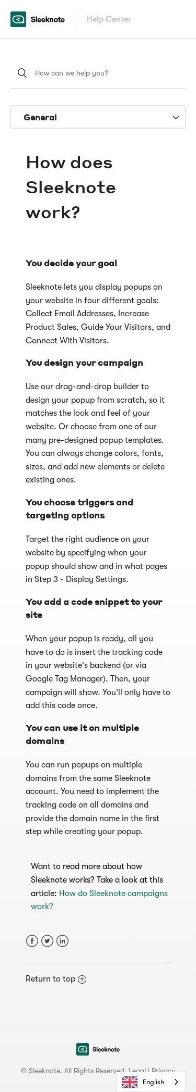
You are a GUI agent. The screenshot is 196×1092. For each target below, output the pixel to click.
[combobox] (151, 1082)
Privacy (164, 1070)
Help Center (109, 19)
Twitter (47, 941)
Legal (137, 1070)
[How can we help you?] (98, 73)
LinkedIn (62, 941)
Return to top (56, 979)
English (143, 1082)
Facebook (32, 941)
